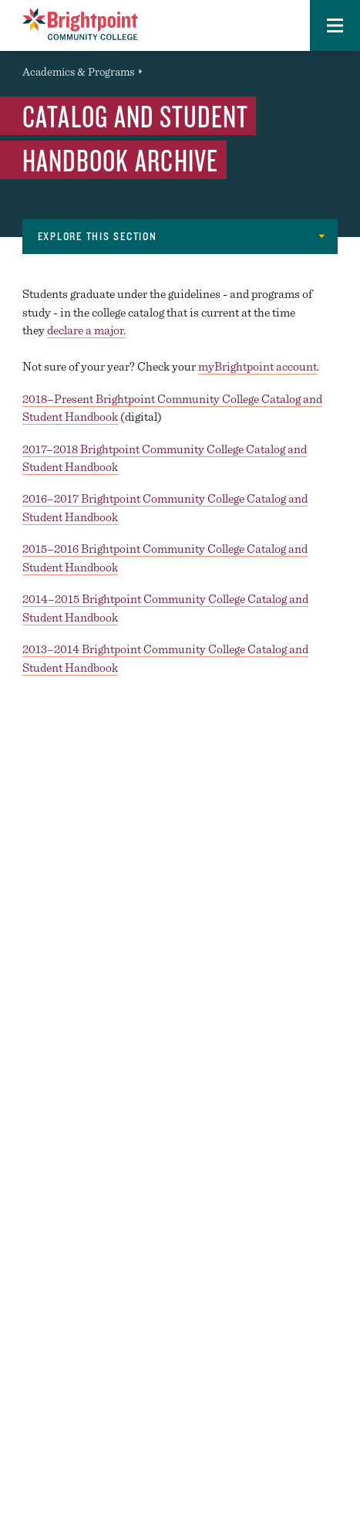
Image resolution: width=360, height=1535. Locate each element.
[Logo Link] (80, 24)
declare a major (85, 330)
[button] (335, 25)
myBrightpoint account (257, 366)
